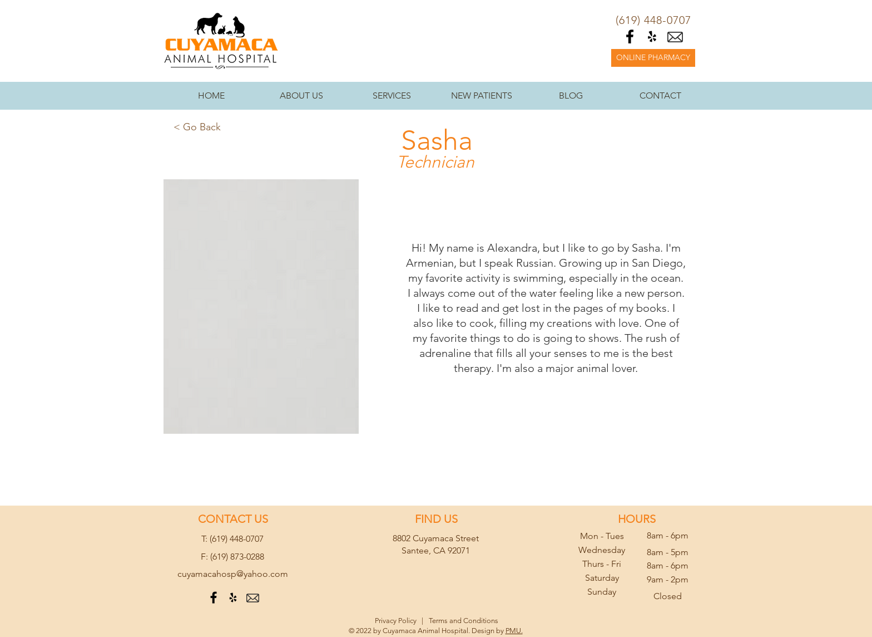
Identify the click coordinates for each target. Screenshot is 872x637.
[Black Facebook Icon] (630, 36)
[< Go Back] (197, 127)
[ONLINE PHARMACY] (653, 58)
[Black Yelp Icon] (652, 36)
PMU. (514, 630)
